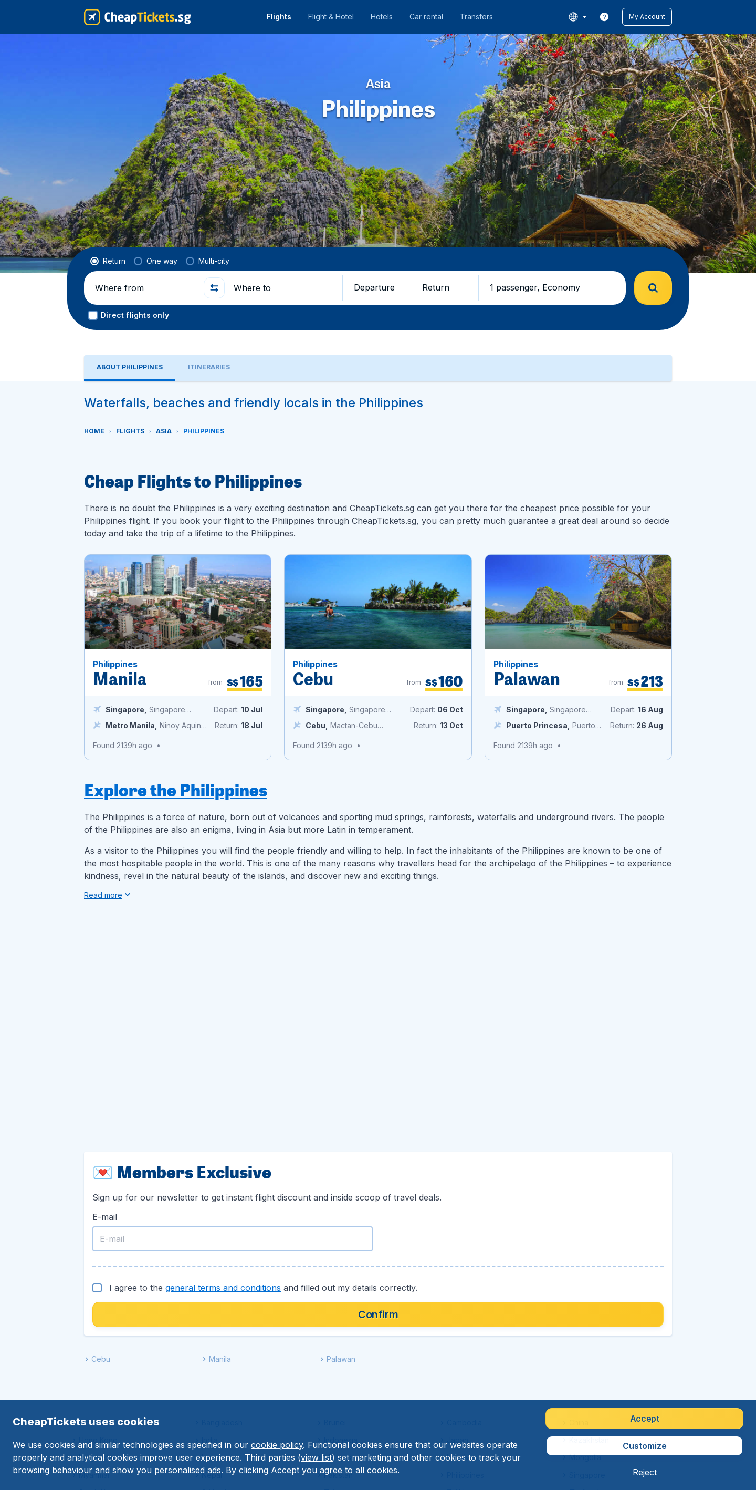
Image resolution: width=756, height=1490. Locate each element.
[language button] (577, 17)
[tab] (129, 368)
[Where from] (145, 288)
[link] (604, 17)
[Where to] (283, 288)
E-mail (104, 1217)
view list (316, 1457)
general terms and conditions (223, 1287)
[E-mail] (232, 1238)
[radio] (107, 261)
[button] (647, 17)
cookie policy (277, 1445)
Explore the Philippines (175, 789)
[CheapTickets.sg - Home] (137, 17)
